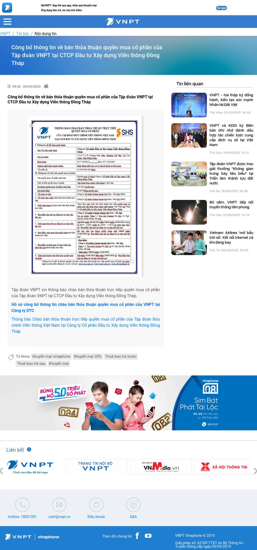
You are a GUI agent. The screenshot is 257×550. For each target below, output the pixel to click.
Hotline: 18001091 (22, 517)
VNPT (5, 33)
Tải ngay (221, 8)
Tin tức (22, 33)
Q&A (133, 517)
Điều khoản (96, 517)
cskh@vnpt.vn (59, 517)
